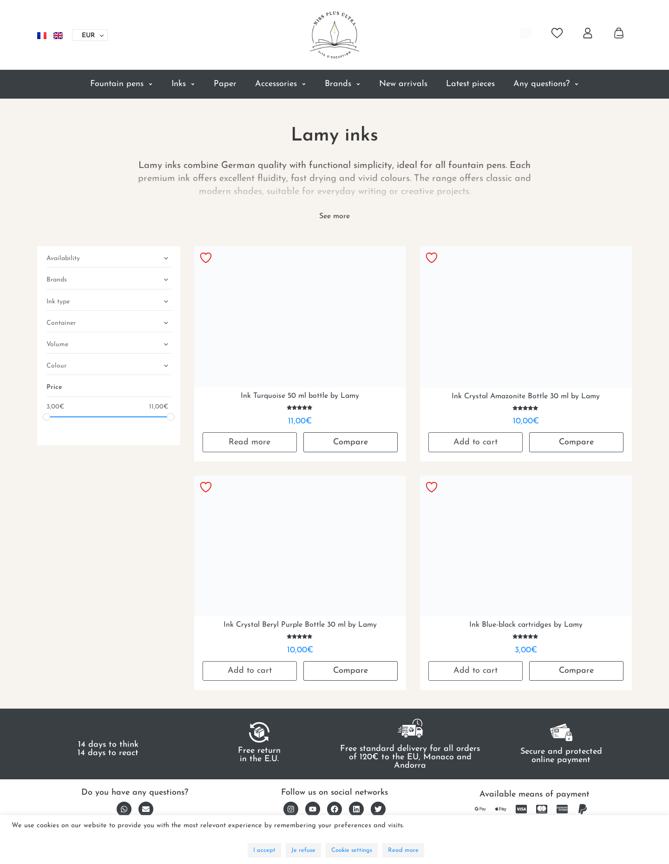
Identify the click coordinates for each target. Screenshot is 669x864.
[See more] (334, 217)
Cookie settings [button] (351, 850)
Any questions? (546, 84)
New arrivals (403, 84)
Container (108, 324)
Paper (225, 84)
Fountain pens (121, 84)
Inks (183, 84)
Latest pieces (470, 84)
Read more (403, 850)
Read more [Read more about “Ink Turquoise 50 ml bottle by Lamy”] (249, 442)
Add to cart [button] (475, 442)
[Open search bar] (525, 33)
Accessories (280, 84)
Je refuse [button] (303, 850)
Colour (108, 367)
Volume (108, 345)
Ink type (108, 303)
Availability (108, 259)
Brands (343, 84)
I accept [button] (264, 850)
